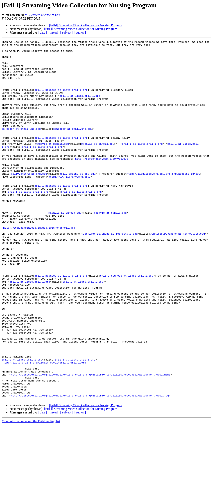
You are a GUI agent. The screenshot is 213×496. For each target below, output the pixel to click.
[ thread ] (54, 32)
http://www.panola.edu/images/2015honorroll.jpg (39, 265)
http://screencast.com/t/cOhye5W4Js (101, 182)
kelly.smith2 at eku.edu (29, 200)
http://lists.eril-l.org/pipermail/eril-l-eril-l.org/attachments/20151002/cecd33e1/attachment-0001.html (91, 441)
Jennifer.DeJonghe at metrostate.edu (110, 272)
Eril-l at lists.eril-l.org (22, 423)
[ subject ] (66, 32)
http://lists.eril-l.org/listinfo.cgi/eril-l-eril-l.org (44, 427)
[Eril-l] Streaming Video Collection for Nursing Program (85, 25)
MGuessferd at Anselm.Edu (42, 15)
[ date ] (42, 32)
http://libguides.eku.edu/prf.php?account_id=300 (163, 200)
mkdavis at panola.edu (52, 164)
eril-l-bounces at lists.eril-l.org (61, 100)
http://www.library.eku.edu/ (69, 204)
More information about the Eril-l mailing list (31, 492)
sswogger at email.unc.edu (21, 146)
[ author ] (80, 32)
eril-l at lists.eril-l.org (80, 107)
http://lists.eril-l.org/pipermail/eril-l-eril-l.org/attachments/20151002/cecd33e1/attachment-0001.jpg (90, 467)
